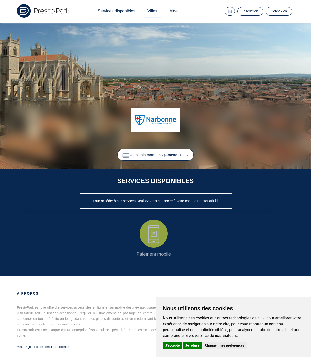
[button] (155, 155)
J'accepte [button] (172, 345)
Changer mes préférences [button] (224, 345)
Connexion (279, 11)
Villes (152, 11)
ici (216, 201)
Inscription (250, 11)
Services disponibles (116, 11)
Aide (173, 11)
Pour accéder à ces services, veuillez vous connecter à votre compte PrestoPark (154, 201)
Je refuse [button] (192, 345)
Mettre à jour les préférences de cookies (43, 347)
